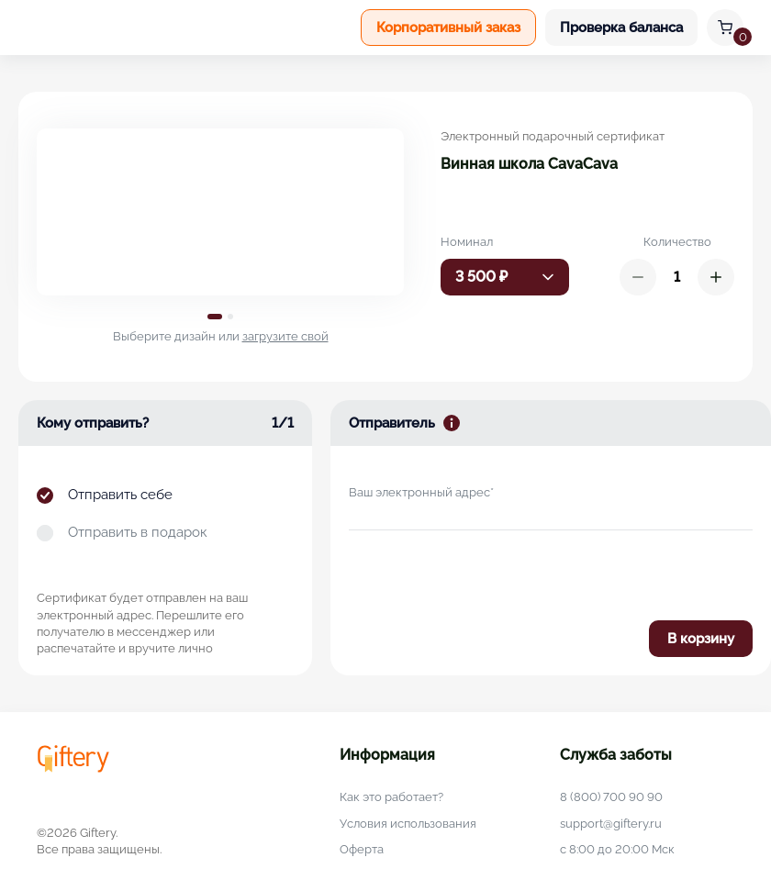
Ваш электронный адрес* (421, 492)
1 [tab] (214, 316)
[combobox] (505, 277)
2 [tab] (230, 316)
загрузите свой (285, 336)
